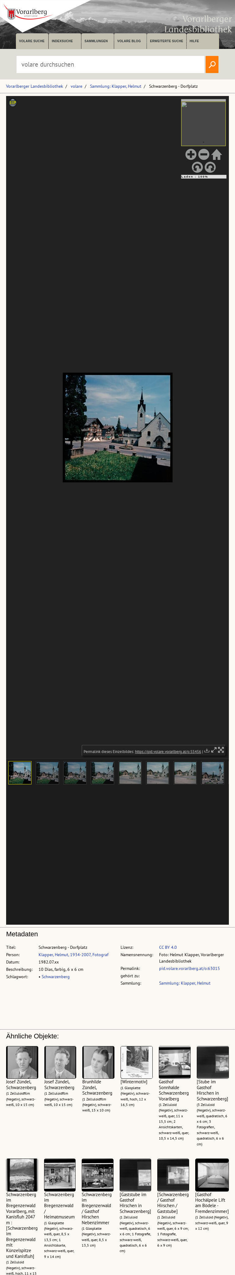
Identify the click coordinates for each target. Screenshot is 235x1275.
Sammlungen (96, 41)
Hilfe (194, 41)
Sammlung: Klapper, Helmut (115, 86)
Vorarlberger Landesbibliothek (34, 86)
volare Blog (129, 41)
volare (76, 86)
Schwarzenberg (56, 976)
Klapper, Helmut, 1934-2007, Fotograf (73, 954)
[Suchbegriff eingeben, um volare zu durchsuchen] (110, 64)
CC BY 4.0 (168, 947)
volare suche (32, 41)
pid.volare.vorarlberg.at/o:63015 (189, 968)
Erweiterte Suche (166, 41)
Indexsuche (62, 41)
